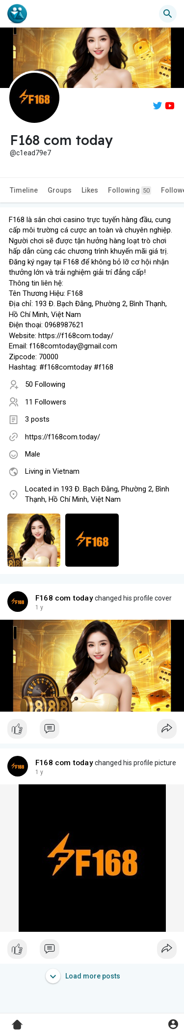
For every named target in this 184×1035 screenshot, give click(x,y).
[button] (168, 14)
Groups (60, 190)
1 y (39, 607)
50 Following (45, 384)
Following (129, 190)
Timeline (24, 190)
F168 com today (64, 598)
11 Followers (45, 402)
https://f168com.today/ (62, 436)
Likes (89, 190)
